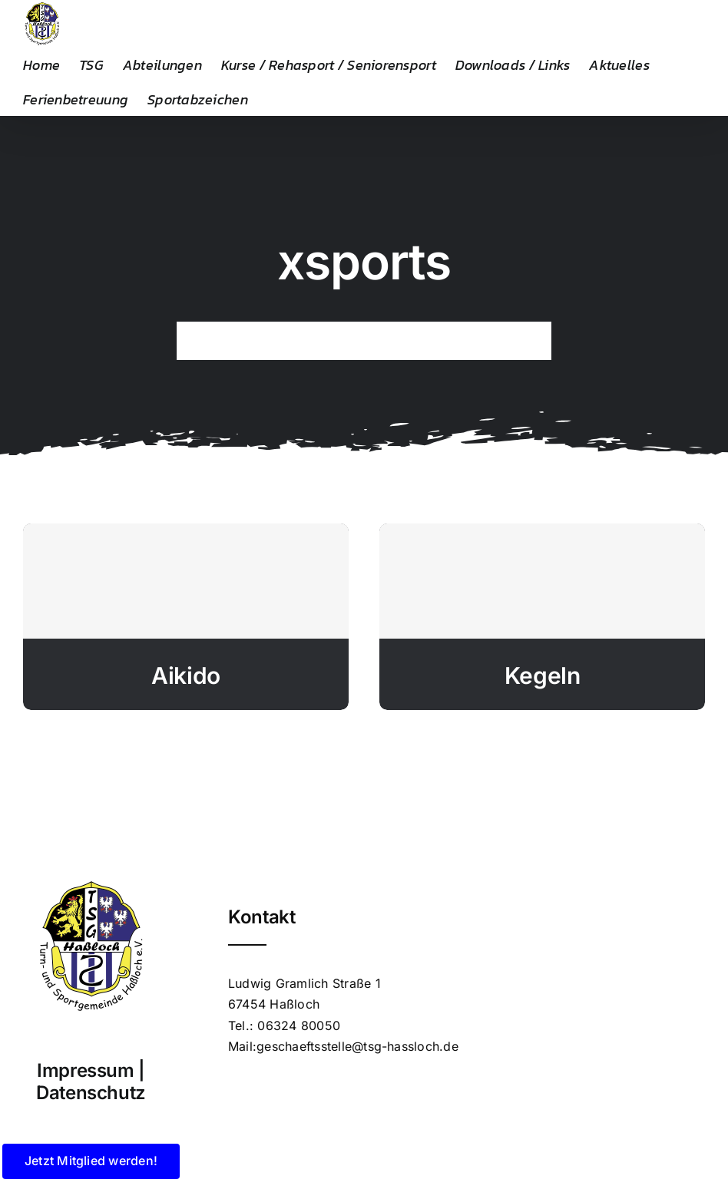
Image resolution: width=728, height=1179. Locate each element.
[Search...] (364, 341)
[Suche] (196, 341)
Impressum (85, 1070)
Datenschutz (91, 1093)
